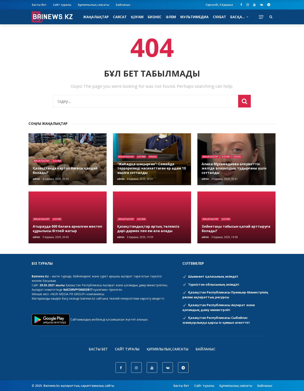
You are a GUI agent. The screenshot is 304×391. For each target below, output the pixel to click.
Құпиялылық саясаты (93, 5)
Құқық (152, 157)
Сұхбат (219, 17)
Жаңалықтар (96, 17)
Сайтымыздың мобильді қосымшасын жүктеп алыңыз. (109, 319)
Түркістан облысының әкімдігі (210, 284)
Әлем (171, 17)
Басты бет (39, 5)
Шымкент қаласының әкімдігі (210, 276)
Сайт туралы (62, 5)
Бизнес (155, 17)
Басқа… (237, 17)
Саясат (120, 17)
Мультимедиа (194, 17)
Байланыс (123, 5)
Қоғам (137, 17)
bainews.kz (87, 298)
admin (36, 179)
